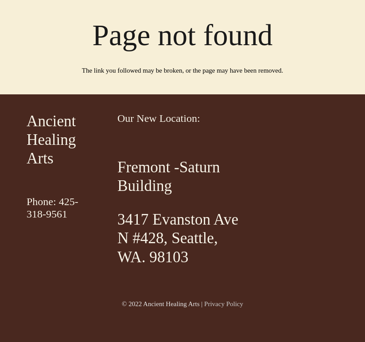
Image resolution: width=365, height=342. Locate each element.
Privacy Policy (223, 303)
